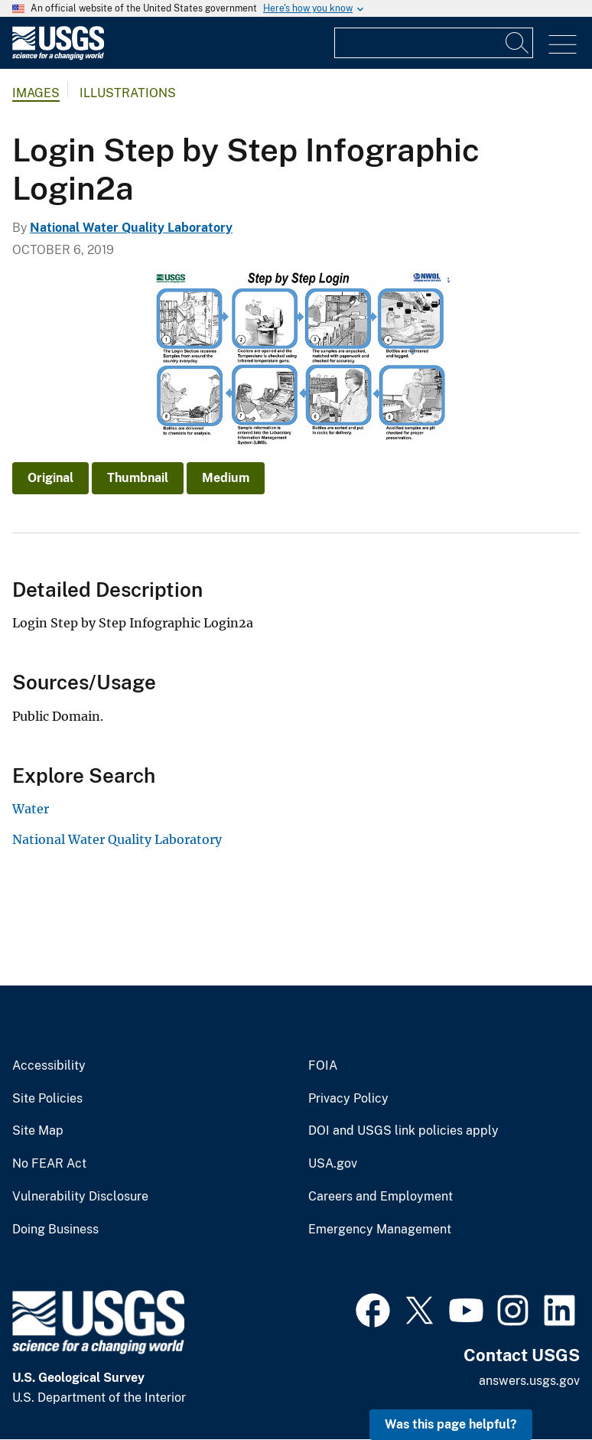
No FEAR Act (49, 1164)
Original (50, 478)
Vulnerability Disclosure (80, 1197)
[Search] (518, 43)
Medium (225, 478)
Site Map (37, 1131)
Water (30, 808)
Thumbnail (137, 478)
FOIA (322, 1066)
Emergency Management (379, 1229)
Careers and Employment (380, 1197)
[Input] (433, 43)
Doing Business (55, 1229)
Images (36, 93)
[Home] (58, 56)
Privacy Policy (348, 1099)
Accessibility (49, 1066)
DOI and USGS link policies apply (403, 1131)
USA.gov (332, 1164)
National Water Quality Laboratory (131, 227)
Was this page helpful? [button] (451, 1424)
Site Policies (47, 1099)
